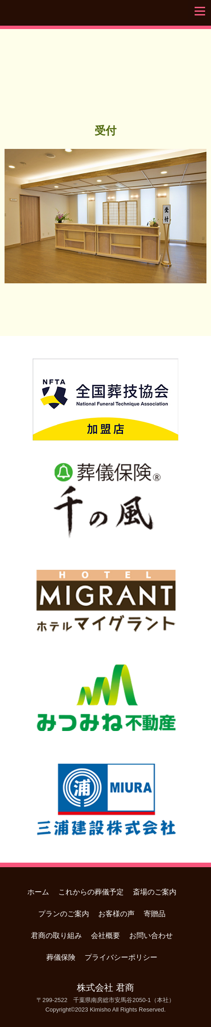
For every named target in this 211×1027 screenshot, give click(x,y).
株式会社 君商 (105, 987)
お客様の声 (116, 914)
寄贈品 (155, 914)
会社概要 (105, 935)
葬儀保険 (60, 957)
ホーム (38, 892)
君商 (105, 69)
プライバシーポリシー (121, 957)
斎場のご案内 (154, 892)
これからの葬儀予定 (91, 892)
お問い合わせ (151, 935)
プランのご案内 (63, 914)
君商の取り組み (56, 935)
